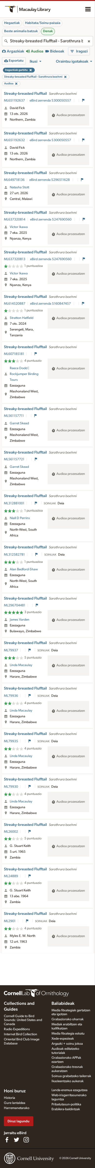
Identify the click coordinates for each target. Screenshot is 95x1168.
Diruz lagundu (18, 1121)
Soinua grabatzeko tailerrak (71, 1076)
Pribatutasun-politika (66, 1104)
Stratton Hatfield (21, 318)
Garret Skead (19, 423)
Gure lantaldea (14, 1103)
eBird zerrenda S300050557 (51, 100)
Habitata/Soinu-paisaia (42, 23)
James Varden (19, 619)
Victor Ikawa (19, 227)
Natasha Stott (19, 187)
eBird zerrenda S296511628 (49, 180)
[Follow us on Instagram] (26, 1140)
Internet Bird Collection (20, 1034)
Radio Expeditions (17, 1029)
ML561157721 (14, 459)
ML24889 (11, 876)
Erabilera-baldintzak (66, 1109)
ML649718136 (14, 180)
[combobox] (47, 41)
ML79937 (11, 650)
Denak (48, 31)
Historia (9, 1098)
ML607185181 (14, 354)
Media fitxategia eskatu (68, 1033)
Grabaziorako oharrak (68, 1019)
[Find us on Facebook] (7, 1140)
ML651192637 (14, 100)
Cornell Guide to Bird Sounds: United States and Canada (23, 1020)
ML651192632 (14, 140)
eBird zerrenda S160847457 (50, 303)
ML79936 (11, 696)
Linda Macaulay (21, 665)
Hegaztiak (12, 23)
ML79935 (11, 741)
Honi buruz (15, 1091)
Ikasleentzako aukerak (68, 1081)
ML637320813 (14, 259)
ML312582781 (14, 554)
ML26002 (11, 831)
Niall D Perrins (20, 518)
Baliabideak (63, 1003)
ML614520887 (14, 303)
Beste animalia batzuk (21, 31)
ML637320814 (14, 219)
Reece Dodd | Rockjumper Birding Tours (24, 374)
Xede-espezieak (63, 1038)
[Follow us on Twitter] (16, 1140)
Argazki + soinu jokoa (67, 1043)
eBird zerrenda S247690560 (51, 219)
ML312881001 (14, 503)
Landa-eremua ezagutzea (69, 1090)
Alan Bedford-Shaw (24, 569)
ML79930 (11, 786)
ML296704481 (14, 605)
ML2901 (10, 921)
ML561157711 (14, 416)
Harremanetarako (16, 1108)
